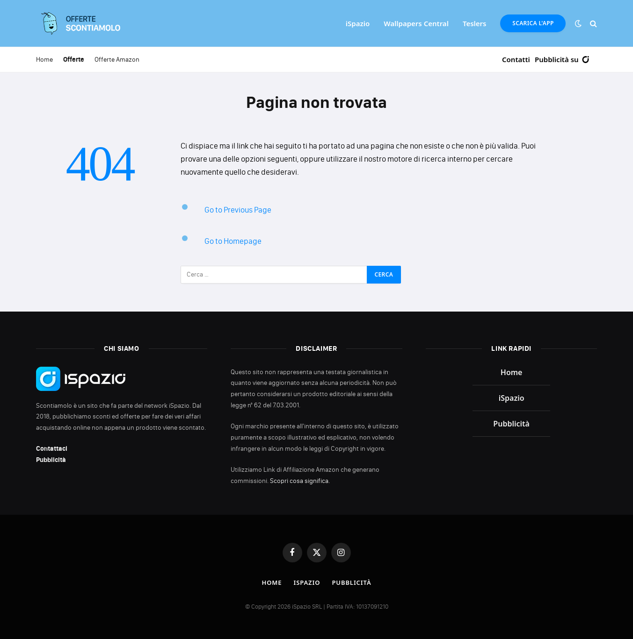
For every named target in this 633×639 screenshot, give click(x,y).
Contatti (516, 59)
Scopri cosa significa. (300, 481)
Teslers (475, 23)
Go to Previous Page (237, 209)
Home (44, 60)
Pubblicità (51, 460)
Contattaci (51, 449)
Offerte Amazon (117, 60)
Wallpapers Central (416, 23)
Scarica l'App (533, 23)
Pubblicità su (562, 59)
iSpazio (358, 23)
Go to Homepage (233, 241)
